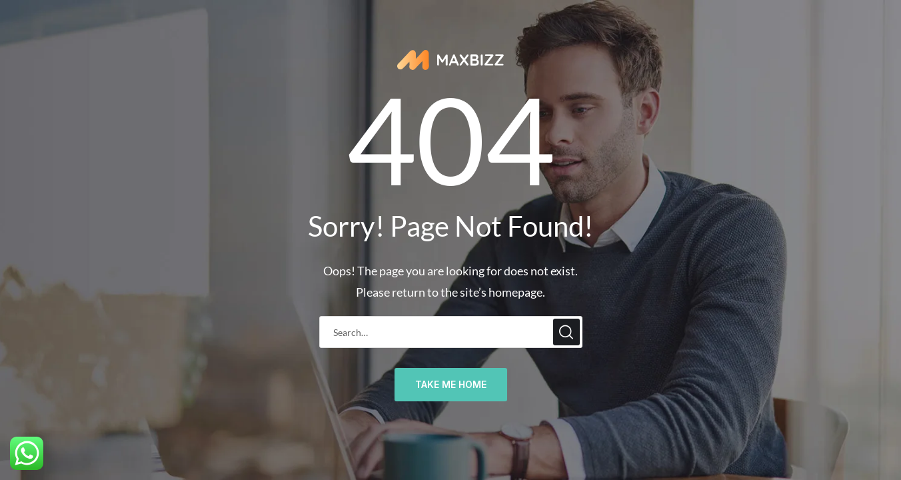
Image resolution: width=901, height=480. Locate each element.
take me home (450, 384)
